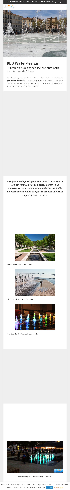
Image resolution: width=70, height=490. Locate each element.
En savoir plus (58, 487)
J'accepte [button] (49, 487)
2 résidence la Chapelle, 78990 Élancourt (19, 1)
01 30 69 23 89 (36, 1)
